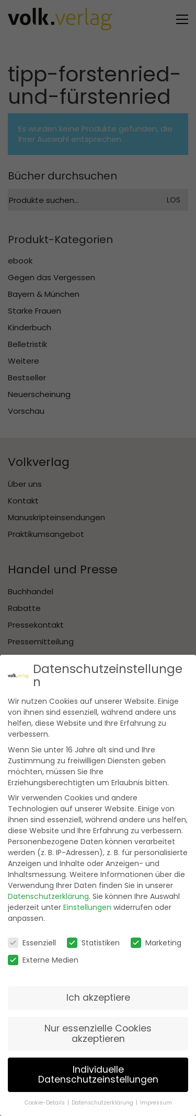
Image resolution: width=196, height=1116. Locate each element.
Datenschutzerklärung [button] (102, 1098)
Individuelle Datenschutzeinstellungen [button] (98, 1069)
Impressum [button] (156, 1098)
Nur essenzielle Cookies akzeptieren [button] (98, 1028)
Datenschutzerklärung (48, 891)
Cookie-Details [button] (45, 1098)
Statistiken (93, 938)
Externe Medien (43, 955)
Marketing (156, 938)
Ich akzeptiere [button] (98, 993)
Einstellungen (87, 902)
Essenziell (32, 938)
